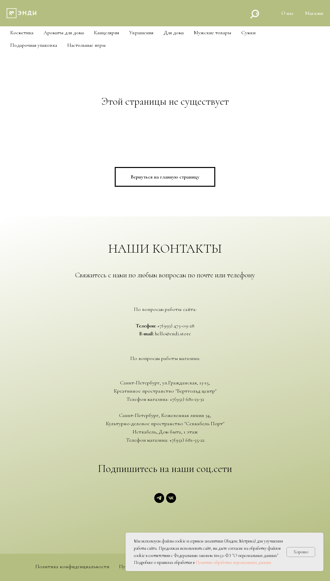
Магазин (314, 13)
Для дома (174, 33)
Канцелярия (106, 33)
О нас (287, 13)
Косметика (21, 33)
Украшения (141, 33)
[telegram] (159, 501)
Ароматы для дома (64, 33)
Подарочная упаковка (33, 45)
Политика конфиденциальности (72, 567)
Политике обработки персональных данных (233, 562)
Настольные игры (86, 45)
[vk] (171, 501)
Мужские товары (212, 33)
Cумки (248, 33)
